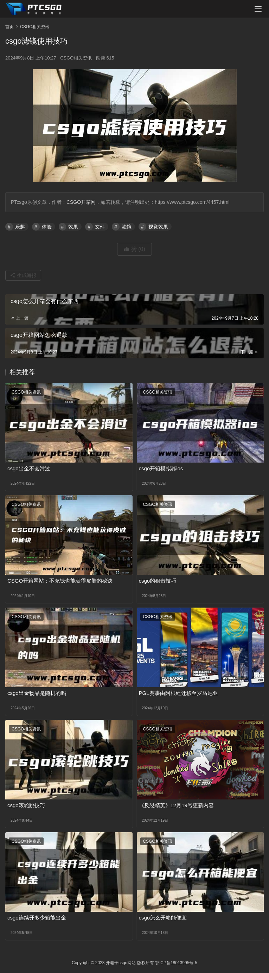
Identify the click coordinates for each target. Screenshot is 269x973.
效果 (73, 227)
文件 (100, 227)
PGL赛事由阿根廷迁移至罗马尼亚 (178, 693)
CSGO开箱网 (81, 202)
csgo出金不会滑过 (28, 468)
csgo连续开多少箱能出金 (36, 918)
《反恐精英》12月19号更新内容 (176, 805)
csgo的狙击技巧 (158, 581)
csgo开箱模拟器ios (161, 468)
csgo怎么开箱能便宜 (163, 918)
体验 (47, 227)
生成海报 (23, 275)
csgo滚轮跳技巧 (26, 805)
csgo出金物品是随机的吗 (36, 693)
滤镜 (127, 227)
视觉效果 (158, 227)
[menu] (258, 8)
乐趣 (20, 227)
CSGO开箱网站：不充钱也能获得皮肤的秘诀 (60, 581)
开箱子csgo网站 (121, 962)
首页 (9, 26)
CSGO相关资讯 (76, 58)
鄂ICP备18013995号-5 (176, 962)
